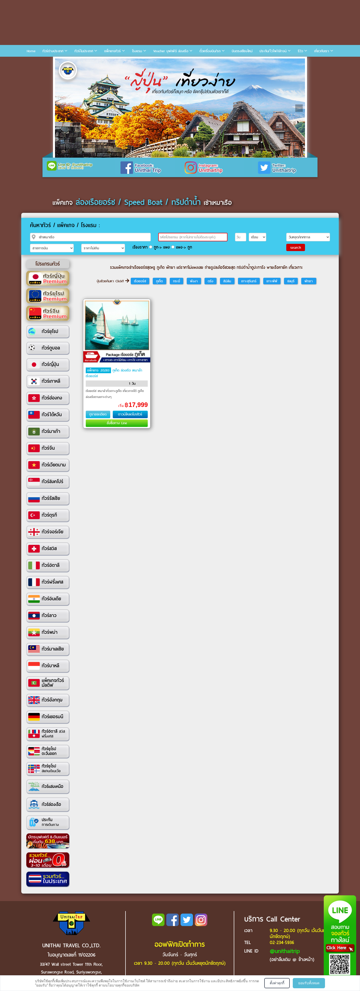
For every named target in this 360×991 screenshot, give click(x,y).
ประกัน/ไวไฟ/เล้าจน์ (273, 51)
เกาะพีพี (271, 281)
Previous (61, 108)
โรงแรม (137, 51)
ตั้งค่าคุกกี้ (277, 983)
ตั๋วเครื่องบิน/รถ (210, 51)
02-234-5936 (282, 942)
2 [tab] (67, 62)
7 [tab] (104, 62)
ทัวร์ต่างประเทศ (52, 51)
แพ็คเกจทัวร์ (112, 51)
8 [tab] (112, 62)
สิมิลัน (227, 281)
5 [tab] (89, 62)
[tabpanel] (180, 108)
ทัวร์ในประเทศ (83, 51)
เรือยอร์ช (140, 281)
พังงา (194, 281)
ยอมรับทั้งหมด (309, 983)
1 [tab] (59, 62)
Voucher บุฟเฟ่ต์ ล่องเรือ (170, 51)
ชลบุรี (290, 281)
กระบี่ (176, 281)
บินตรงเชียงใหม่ (242, 51)
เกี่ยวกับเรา (321, 51)
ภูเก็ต (159, 281)
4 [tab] (82, 62)
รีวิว (300, 51)
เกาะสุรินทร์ (248, 281)
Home (31, 51)
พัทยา (308, 281)
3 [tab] (74, 62)
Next (299, 108)
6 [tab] (97, 62)
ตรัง (210, 281)
